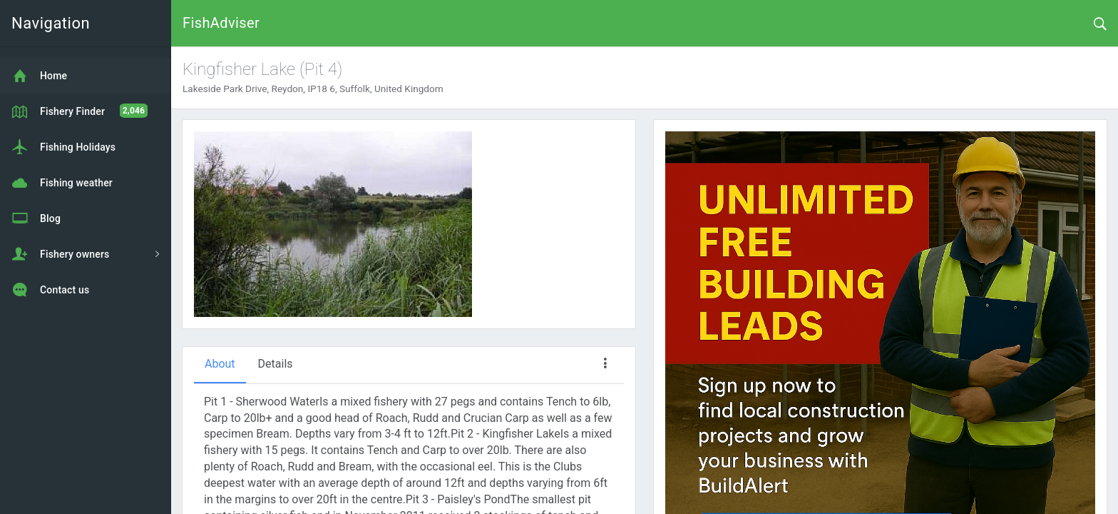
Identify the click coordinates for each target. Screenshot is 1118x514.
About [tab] (220, 364)
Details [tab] (275, 364)
